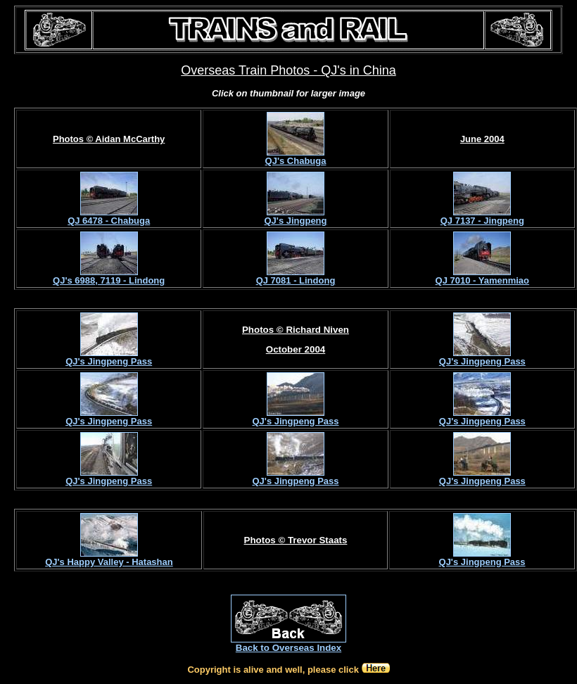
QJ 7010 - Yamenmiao (482, 280)
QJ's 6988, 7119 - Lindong (109, 280)
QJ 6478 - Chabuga (109, 220)
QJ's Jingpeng (295, 220)
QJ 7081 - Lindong (296, 280)
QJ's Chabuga (295, 161)
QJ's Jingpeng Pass (108, 361)
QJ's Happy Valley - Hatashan (109, 562)
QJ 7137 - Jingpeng (482, 220)
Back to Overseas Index (288, 647)
